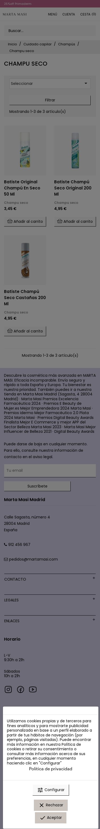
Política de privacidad (50, 768)
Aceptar (50, 818)
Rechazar (50, 805)
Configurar (51, 790)
